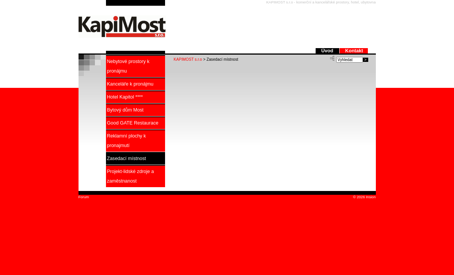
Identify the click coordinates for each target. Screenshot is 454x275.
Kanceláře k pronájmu (130, 84)
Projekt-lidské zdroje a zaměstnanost (130, 176)
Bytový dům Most (125, 110)
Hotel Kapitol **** (125, 97)
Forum (84, 197)
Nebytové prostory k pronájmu (128, 66)
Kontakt (354, 50)
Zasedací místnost (126, 158)
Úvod (328, 50)
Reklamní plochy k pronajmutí (126, 140)
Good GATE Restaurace (133, 123)
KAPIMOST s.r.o (188, 59)
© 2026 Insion (363, 197)
